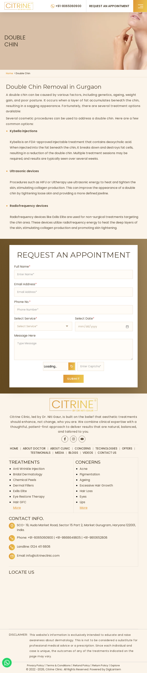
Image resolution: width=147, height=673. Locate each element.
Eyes (83, 496)
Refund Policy (81, 665)
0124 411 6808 (40, 546)
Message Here (25, 335)
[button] (140, 6)
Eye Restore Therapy (29, 496)
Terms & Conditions (58, 665)
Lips (82, 502)
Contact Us (107, 453)
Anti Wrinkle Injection (29, 469)
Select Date (84, 318)
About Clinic (60, 448)
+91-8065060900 (40, 537)
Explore (115, 665)
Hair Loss (86, 491)
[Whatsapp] (6, 662)
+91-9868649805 (68, 537)
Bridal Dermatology (27, 474)
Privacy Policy (35, 665)
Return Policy (100, 665)
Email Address (25, 284)
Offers (127, 448)
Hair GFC (19, 502)
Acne (83, 469)
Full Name (22, 266)
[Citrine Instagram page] (73, 438)
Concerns (83, 448)
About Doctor (34, 448)
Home (9, 73)
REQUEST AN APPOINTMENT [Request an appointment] (109, 6)
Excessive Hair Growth (96, 485)
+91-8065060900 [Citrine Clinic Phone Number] (68, 6)
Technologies (106, 448)
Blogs (73, 453)
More (17, 507)
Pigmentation (90, 474)
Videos (88, 453)
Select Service (25, 318)
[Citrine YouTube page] (82, 438)
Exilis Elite (20, 491)
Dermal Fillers (23, 485)
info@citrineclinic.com (43, 555)
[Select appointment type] (43, 326)
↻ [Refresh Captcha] (71, 366)
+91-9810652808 (95, 537)
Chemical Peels (24, 480)
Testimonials (40, 453)
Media (59, 453)
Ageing (85, 480)
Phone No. (22, 302)
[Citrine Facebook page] (64, 438)
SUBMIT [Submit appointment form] (73, 378)
